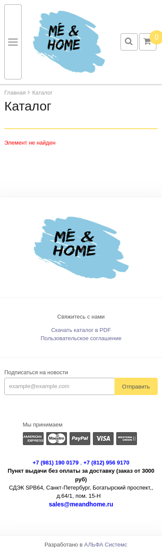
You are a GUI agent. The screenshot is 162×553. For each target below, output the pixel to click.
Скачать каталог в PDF (81, 330)
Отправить (136, 386)
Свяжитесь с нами (81, 316)
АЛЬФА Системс (105, 544)
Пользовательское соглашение (81, 338)
